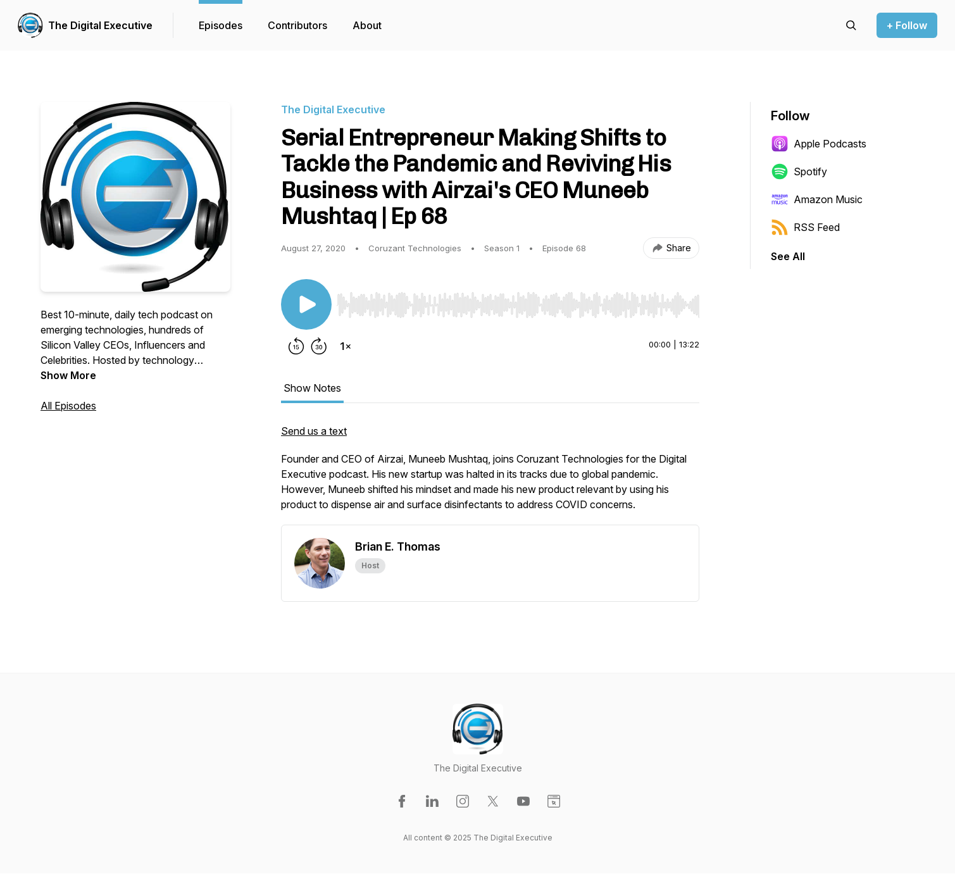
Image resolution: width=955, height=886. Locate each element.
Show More (68, 375)
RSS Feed (805, 227)
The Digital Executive (100, 25)
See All (788, 256)
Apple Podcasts (818, 144)
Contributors (297, 25)
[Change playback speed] (345, 346)
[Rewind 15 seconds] (296, 346)
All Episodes (68, 405)
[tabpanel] (490, 474)
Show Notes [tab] (312, 388)
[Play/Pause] (306, 304)
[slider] (518, 305)
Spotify (799, 171)
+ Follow (907, 25)
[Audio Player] (518, 301)
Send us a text (314, 431)
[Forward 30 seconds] (319, 346)
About (367, 25)
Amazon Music (817, 199)
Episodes (220, 25)
